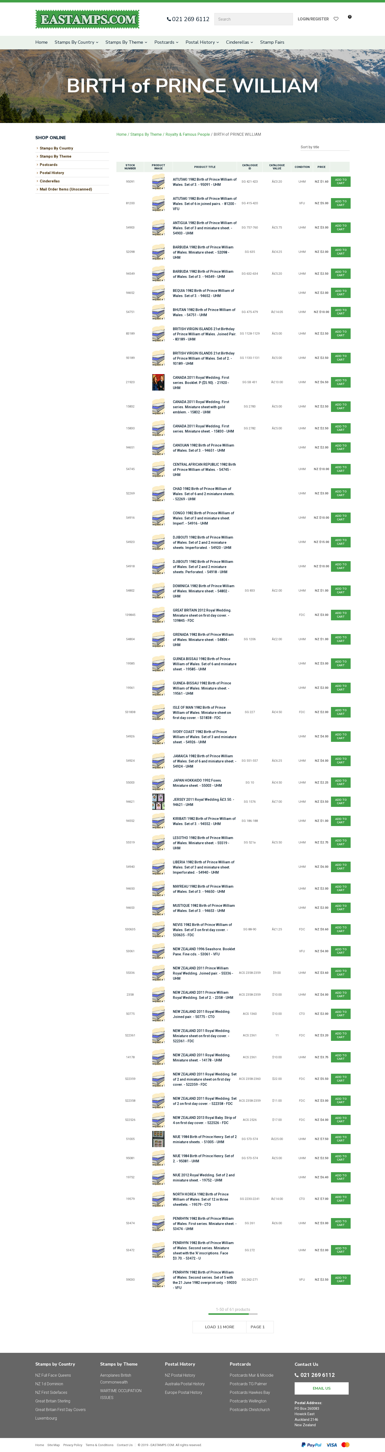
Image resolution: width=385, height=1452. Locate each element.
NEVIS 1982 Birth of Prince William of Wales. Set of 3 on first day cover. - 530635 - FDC (202, 930)
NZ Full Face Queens (53, 1375)
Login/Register (313, 19)
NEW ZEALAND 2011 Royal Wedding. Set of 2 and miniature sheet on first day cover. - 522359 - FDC (204, 1079)
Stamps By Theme (124, 42)
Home (41, 42)
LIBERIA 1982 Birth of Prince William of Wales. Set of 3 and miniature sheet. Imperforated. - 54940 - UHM (203, 867)
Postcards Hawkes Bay (250, 1392)
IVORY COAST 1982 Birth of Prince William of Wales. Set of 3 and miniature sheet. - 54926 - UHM (204, 737)
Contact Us (125, 1445)
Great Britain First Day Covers (60, 1409)
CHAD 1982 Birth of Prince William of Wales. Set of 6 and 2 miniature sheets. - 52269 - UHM (204, 494)
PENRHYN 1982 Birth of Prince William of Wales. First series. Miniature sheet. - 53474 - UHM (205, 1224)
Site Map (53, 1445)
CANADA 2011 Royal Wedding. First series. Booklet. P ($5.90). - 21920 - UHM (201, 383)
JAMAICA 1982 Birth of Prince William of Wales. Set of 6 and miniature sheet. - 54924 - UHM (204, 761)
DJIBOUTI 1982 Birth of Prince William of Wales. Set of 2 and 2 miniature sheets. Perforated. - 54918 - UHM (203, 567)
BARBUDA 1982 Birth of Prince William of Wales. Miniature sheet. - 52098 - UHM (203, 252)
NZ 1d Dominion (49, 1384)
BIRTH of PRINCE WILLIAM (237, 134)
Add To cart (341, 181)
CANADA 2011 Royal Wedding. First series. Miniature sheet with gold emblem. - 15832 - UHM (201, 407)
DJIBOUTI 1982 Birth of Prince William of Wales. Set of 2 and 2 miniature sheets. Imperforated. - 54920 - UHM (203, 542)
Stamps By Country (74, 42)
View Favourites (336, 19)
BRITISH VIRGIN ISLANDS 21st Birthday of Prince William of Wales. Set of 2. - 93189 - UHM (203, 358)
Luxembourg (46, 1418)
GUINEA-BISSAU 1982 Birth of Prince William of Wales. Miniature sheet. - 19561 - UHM (202, 688)
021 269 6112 (190, 19)
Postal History (200, 42)
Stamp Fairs (272, 42)
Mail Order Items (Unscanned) (66, 189)
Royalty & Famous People (187, 134)
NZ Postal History (180, 1375)
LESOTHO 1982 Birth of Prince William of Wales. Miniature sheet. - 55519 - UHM (203, 843)
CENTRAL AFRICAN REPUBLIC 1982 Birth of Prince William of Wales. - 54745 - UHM (204, 469)
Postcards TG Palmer (248, 1384)
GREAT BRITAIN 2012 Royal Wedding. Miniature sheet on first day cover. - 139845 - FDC (202, 615)
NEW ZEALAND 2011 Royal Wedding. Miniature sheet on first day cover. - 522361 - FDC (202, 1036)
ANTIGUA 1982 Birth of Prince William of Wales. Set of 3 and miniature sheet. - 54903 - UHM (205, 228)
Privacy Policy (72, 1445)
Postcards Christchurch (250, 1409)
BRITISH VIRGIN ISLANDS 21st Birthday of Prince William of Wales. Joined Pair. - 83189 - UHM (204, 334)
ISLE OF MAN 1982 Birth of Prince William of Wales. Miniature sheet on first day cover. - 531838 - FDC (202, 713)
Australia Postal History (185, 1384)
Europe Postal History (183, 1392)
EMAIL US (322, 1388)
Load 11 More (219, 1327)
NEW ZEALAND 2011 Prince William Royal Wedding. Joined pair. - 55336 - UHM (203, 973)
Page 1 (258, 1327)
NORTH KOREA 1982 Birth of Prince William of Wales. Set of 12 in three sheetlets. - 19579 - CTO (201, 1199)
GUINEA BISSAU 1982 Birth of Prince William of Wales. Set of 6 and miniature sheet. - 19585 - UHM (204, 664)
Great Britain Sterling (52, 1401)
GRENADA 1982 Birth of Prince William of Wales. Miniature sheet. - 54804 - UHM (203, 640)
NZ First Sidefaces (51, 1392)
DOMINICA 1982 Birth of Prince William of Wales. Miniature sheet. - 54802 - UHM (203, 591)
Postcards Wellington (248, 1401)
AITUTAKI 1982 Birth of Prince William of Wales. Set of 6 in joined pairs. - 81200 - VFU (205, 204)
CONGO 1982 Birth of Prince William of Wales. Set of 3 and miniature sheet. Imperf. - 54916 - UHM (203, 518)
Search (287, 19)
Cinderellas (237, 42)
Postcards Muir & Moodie (252, 1375)
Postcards (164, 42)
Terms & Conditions (99, 1445)
